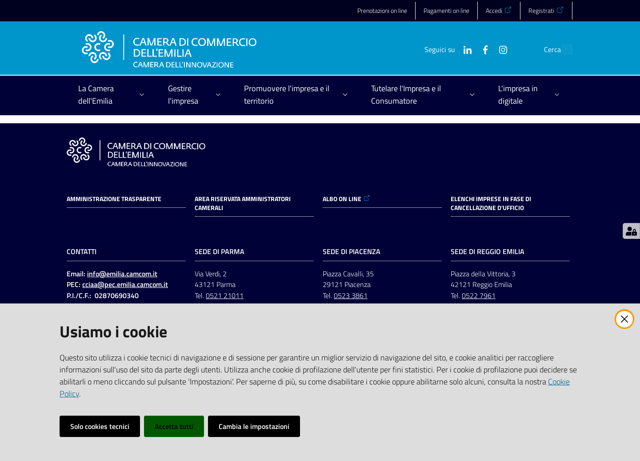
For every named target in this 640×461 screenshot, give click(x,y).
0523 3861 (351, 295)
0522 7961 (479, 295)
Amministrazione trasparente (114, 198)
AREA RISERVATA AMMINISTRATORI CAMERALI (243, 203)
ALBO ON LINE (346, 198)
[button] (561, 49)
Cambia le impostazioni (254, 426)
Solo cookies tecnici (99, 426)
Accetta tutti (174, 426)
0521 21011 (225, 295)
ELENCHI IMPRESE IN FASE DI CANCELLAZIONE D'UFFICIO (491, 203)
